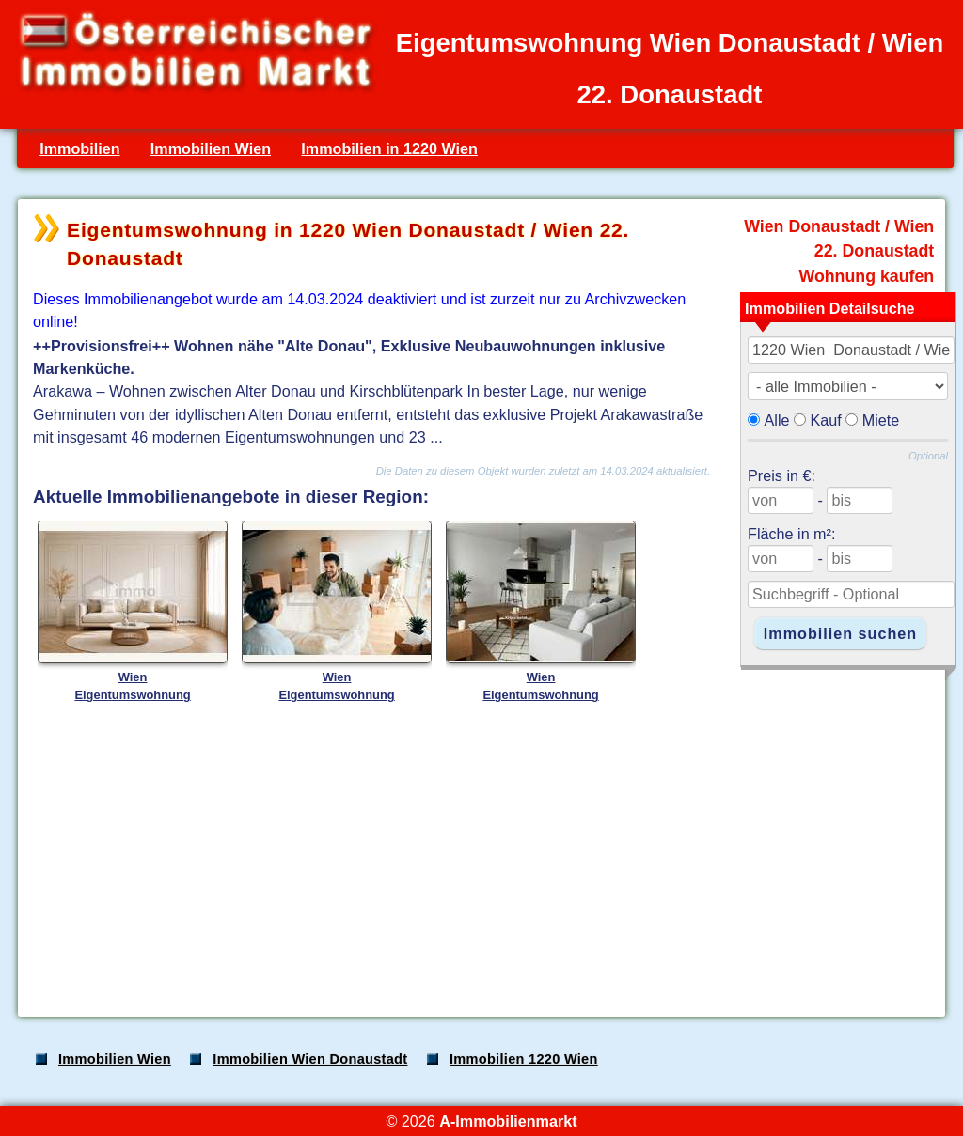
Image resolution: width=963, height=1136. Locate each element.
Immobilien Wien (210, 148)
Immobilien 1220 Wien (524, 1058)
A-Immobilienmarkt (507, 1121)
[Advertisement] (479, 855)
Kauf (826, 420)
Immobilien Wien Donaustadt (310, 1058)
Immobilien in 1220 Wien (389, 148)
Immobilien (79, 148)
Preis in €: (781, 475)
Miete (881, 420)
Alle (777, 420)
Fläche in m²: (791, 533)
